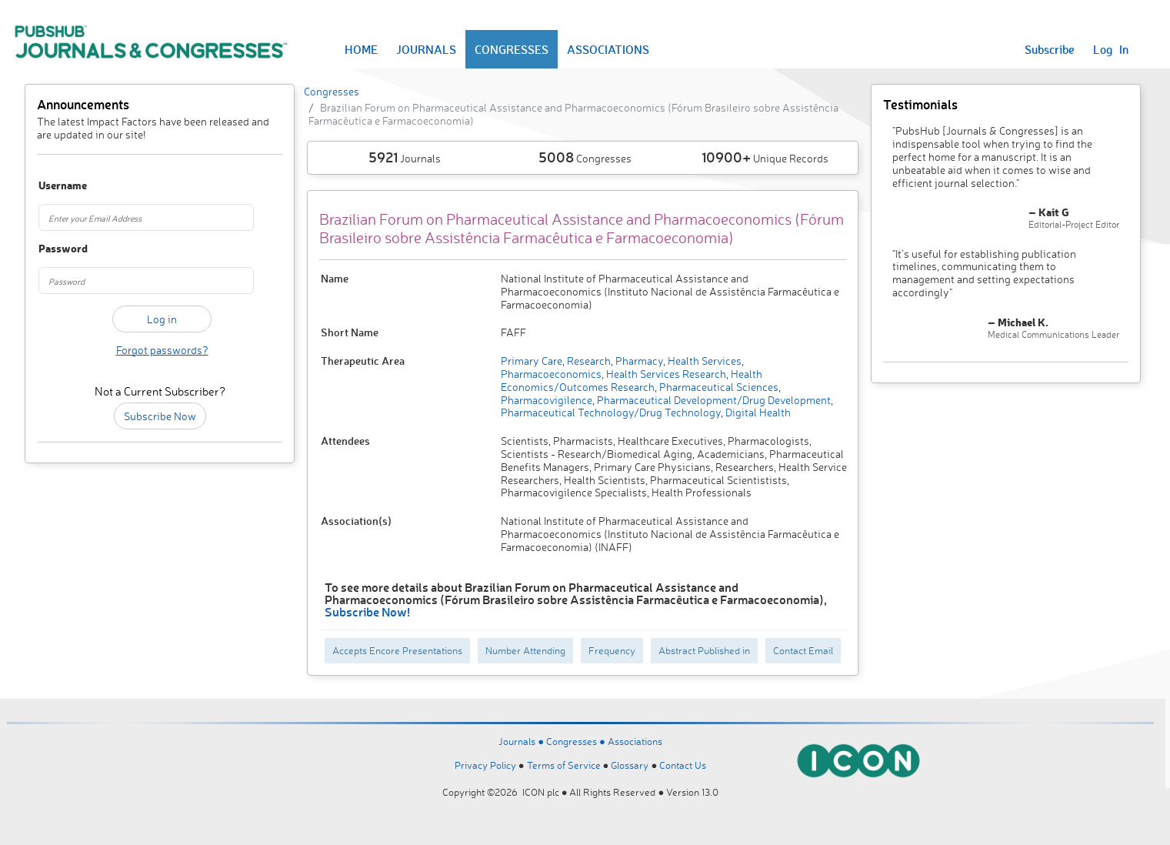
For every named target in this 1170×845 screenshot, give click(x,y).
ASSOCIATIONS (608, 49)
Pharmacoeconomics (551, 373)
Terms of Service (564, 765)
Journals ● (522, 741)
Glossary (629, 765)
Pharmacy (638, 360)
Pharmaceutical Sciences (717, 386)
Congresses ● (577, 741)
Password (56, 249)
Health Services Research (665, 373)
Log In (1110, 49)
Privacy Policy (485, 765)
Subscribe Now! (367, 611)
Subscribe (1050, 49)
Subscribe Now (160, 415)
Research (588, 360)
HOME (361, 49)
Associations (635, 741)
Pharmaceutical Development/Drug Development (713, 399)
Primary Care (531, 360)
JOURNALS (426, 49)
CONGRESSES (511, 49)
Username (56, 185)
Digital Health (757, 412)
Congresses (331, 91)
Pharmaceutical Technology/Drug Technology (611, 412)
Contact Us (682, 765)
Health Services (703, 360)
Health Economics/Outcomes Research (631, 380)
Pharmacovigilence (546, 399)
